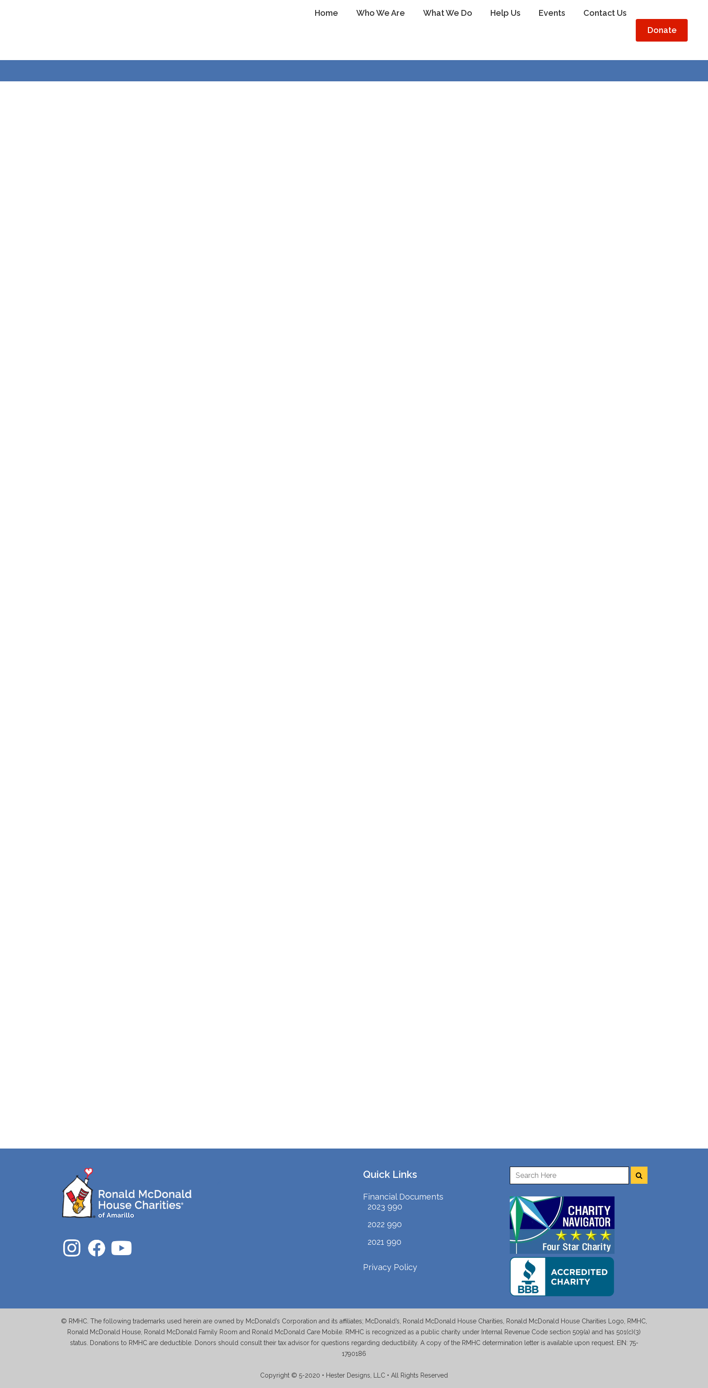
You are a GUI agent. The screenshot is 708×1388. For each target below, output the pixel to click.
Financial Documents (403, 1196)
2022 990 (385, 1224)
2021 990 (384, 1242)
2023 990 (385, 1206)
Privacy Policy (390, 1267)
